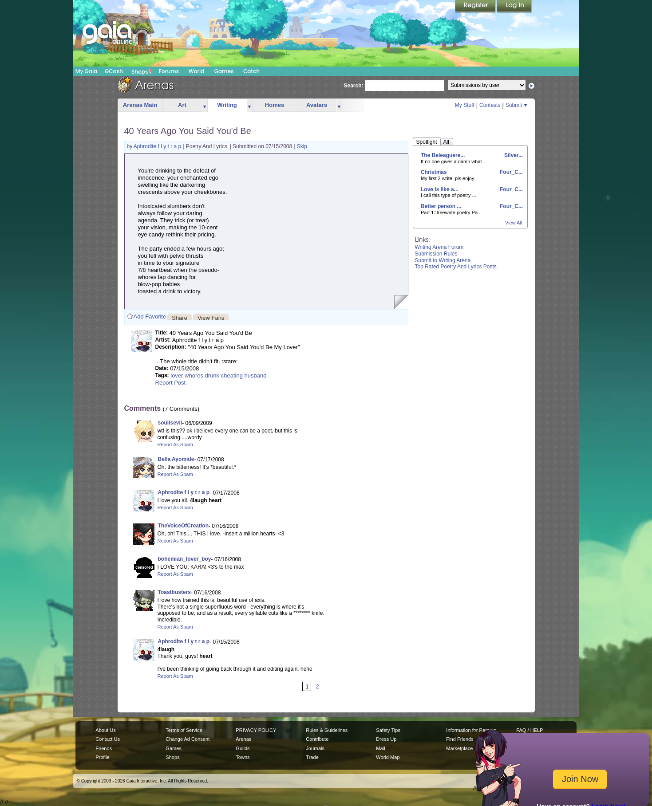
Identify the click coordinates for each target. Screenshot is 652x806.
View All (513, 222)
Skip (302, 146)
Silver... (513, 155)
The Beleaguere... (443, 155)
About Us (105, 730)
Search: (354, 86)
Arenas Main (140, 105)
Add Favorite (150, 316)
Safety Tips (388, 730)
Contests (489, 105)
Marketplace (459, 748)
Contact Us (107, 739)
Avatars (316, 105)
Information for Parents (471, 730)
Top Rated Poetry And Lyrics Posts (456, 266)
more (204, 105)
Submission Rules (436, 254)
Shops (141, 71)
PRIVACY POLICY (256, 730)
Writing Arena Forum (439, 247)
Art (182, 105)
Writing (227, 105)
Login (514, 6)
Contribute (317, 739)
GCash (114, 71)
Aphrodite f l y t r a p (158, 146)
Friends (103, 748)
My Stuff (464, 105)
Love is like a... (439, 189)
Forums (169, 71)
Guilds (242, 748)
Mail (380, 748)
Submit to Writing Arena (443, 260)
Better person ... (441, 206)
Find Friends (459, 739)
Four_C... (510, 172)
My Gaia (86, 71)
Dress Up (386, 739)
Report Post (170, 382)
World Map (387, 757)
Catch (251, 71)
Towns (242, 757)
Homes (274, 105)
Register (476, 6)
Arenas (243, 739)
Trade (312, 757)
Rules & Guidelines (327, 730)
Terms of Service (184, 730)
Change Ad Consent (187, 739)
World (197, 71)
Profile (102, 757)
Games (224, 71)
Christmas (434, 172)
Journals (315, 748)
